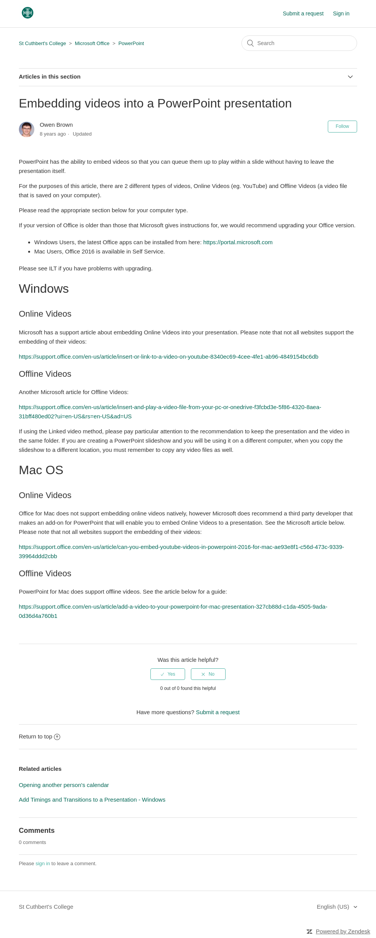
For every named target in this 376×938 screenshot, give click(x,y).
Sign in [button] (341, 13)
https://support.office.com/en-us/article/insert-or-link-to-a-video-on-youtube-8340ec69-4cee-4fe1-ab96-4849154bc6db (169, 356)
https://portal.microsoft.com (238, 242)
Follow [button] (342, 126)
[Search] (299, 43)
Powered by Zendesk (343, 931)
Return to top (40, 736)
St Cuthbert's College (42, 43)
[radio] (167, 674)
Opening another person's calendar (64, 785)
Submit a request (303, 13)
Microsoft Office (92, 43)
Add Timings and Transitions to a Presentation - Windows (92, 799)
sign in (42, 863)
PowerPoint (131, 43)
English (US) (334, 906)
